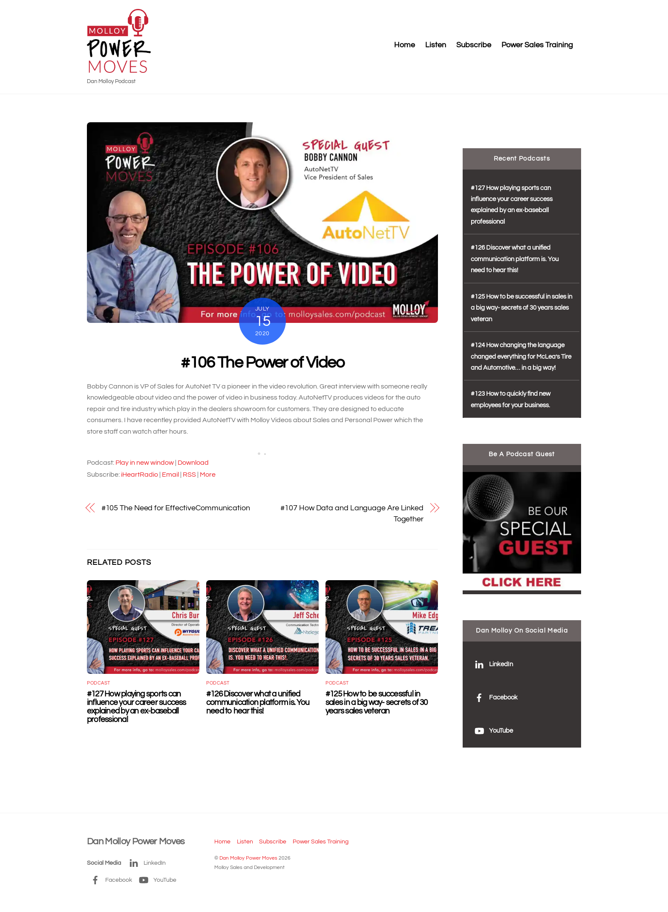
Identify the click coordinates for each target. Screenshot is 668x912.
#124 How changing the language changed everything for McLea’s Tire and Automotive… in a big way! (521, 356)
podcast (98, 683)
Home (404, 45)
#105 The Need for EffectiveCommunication (175, 508)
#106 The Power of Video (262, 362)
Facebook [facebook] (494, 697)
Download (193, 462)
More (208, 474)
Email (170, 474)
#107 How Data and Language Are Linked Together (351, 513)
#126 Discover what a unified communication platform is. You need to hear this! (257, 702)
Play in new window (144, 462)
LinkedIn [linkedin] (492, 664)
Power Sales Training (537, 45)
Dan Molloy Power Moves (248, 858)
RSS (189, 474)
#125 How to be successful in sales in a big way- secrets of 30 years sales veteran (376, 702)
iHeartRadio (139, 474)
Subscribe (473, 45)
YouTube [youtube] (492, 731)
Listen (435, 45)
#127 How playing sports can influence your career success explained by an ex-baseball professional (136, 707)
